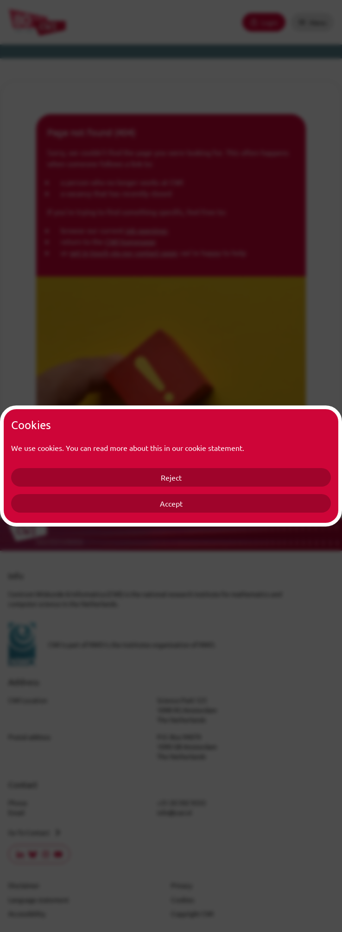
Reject (171, 477)
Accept (171, 503)
